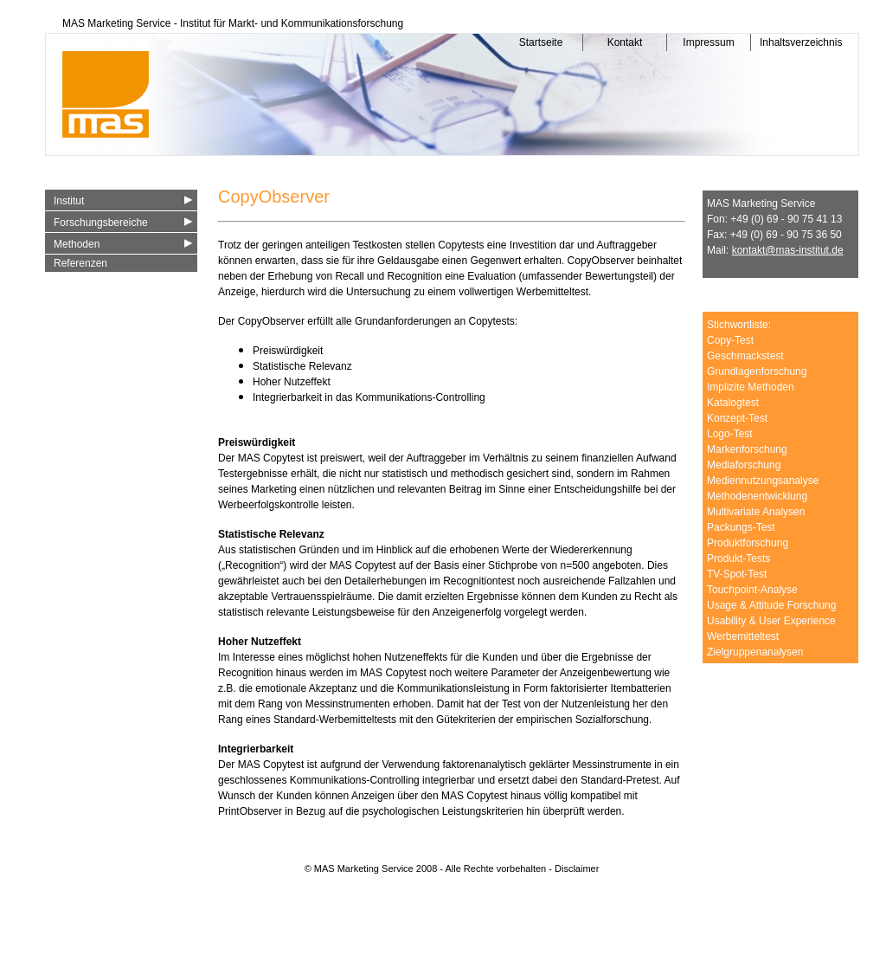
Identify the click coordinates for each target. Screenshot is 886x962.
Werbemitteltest (743, 636)
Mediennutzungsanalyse (763, 481)
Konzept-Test (737, 418)
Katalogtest (733, 403)
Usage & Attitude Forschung (771, 605)
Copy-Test (730, 340)
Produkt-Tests (738, 558)
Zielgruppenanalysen (755, 652)
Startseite (541, 42)
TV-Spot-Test (737, 574)
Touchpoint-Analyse (752, 590)
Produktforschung (747, 543)
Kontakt (625, 42)
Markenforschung (747, 449)
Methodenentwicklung (757, 496)
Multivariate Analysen (756, 512)
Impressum (708, 42)
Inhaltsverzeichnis (797, 42)
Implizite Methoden (750, 387)
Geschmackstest (745, 356)
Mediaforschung (743, 465)
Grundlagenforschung (756, 371)
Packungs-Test (741, 527)
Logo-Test (730, 434)
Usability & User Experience (771, 621)
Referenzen (80, 263)
